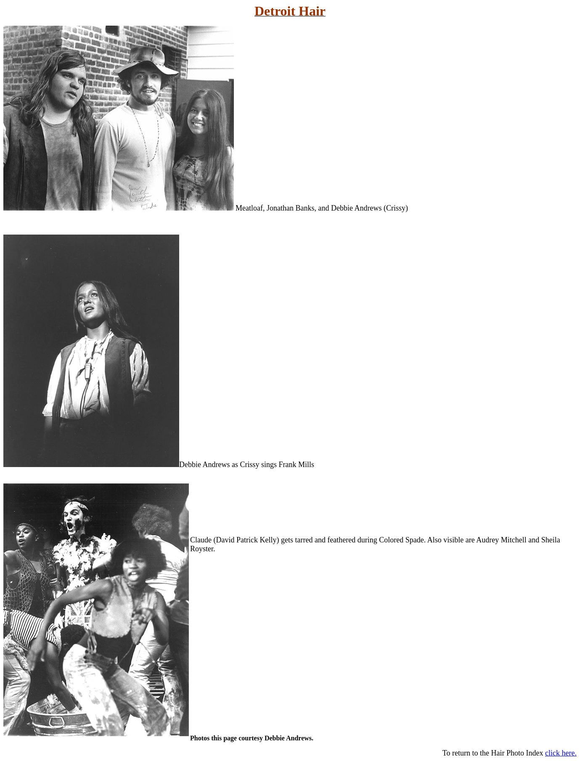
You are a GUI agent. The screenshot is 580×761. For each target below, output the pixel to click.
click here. (561, 753)
